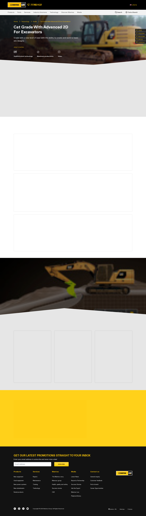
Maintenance (37, 480)
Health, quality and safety (60, 484)
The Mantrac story (58, 476)
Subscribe (61, 464)
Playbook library (76, 496)
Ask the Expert (75, 488)
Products (11, 12)
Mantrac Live (75, 492)
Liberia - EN (112, 509)
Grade (35, 21)
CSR (53, 492)
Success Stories (76, 484)
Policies (130, 509)
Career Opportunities (96, 488)
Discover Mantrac (67, 12)
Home (16, 21)
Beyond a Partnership (77, 480)
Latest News (75, 476)
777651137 (34, 4)
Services (27, 12)
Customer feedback (96, 480)
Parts (19, 12)
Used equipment (19, 480)
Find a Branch (132, 12)
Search (118, 12)
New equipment (18, 476)
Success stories (57, 488)
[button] (133, 4)
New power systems (20, 484)
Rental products (18, 492)
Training (35, 484)
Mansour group (56, 480)
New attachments (19, 488)
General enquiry (95, 476)
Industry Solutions (40, 12)
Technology (54, 12)
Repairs (35, 476)
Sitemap (122, 509)
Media (79, 12)
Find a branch (94, 484)
